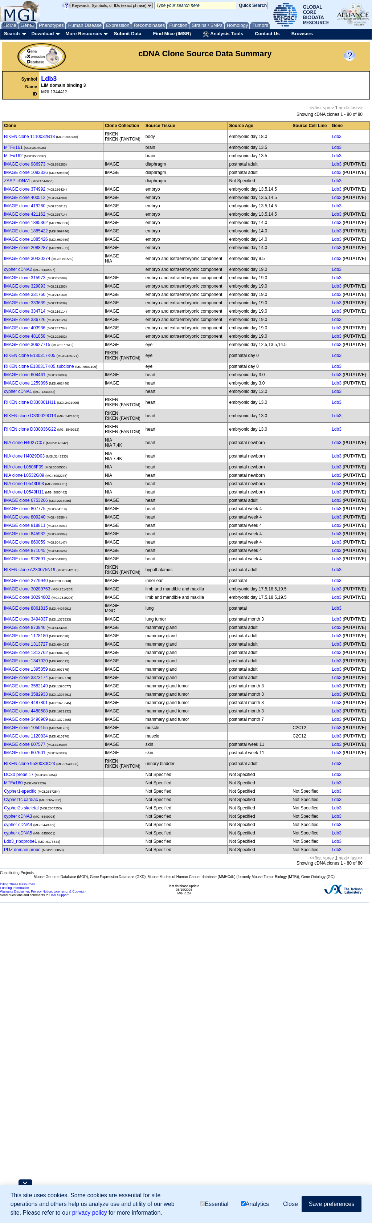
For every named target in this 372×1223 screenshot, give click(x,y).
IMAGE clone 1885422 (26, 230)
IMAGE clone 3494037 (26, 619)
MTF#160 (13, 782)
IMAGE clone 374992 (24, 189)
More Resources (83, 33)
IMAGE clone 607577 (24, 744)
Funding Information (14, 888)
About (8, 25)
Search (12, 33)
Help (20, 25)
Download (42, 33)
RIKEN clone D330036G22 (30, 429)
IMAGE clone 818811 (24, 525)
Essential (214, 1204)
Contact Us (267, 33)
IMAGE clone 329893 (24, 286)
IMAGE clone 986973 (24, 164)
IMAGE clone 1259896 (26, 383)
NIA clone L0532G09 (24, 475)
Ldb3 (49, 78)
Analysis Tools (223, 34)
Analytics (255, 1204)
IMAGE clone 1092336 (26, 172)
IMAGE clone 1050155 (26, 727)
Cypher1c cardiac (21, 799)
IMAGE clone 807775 (24, 508)
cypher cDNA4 (18, 824)
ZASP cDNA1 (17, 180)
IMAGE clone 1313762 (26, 652)
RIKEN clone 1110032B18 (29, 136)
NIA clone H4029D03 (24, 456)
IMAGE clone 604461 (24, 374)
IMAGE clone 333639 (24, 302)
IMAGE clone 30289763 (27, 589)
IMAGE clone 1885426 (26, 239)
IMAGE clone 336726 (24, 319)
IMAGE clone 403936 (24, 327)
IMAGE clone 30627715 (27, 344)
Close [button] (290, 1204)
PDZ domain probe (22, 849)
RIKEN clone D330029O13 (30, 415)
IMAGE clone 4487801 (26, 702)
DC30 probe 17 (18, 774)
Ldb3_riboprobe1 (20, 841)
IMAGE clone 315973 (24, 277)
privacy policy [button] (89, 1213)
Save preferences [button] (331, 1204)
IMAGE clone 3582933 (26, 694)
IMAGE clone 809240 (24, 517)
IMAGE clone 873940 (24, 627)
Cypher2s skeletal (21, 807)
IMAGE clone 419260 (24, 205)
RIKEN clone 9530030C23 (29, 763)
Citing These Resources (17, 884)
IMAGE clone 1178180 (26, 635)
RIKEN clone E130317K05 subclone (39, 366)
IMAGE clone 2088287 (26, 247)
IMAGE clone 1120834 (26, 736)
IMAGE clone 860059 (24, 542)
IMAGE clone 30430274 (27, 258)
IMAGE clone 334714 (24, 311)
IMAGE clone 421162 (24, 214)
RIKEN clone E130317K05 (29, 355)
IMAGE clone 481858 (24, 336)
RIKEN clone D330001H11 (30, 402)
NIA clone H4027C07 (24, 442)
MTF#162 (13, 155)
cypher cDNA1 (18, 391)
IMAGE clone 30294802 (27, 597)
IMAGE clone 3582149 (26, 685)
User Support (59, 895)
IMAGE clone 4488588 (26, 711)
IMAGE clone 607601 (24, 752)
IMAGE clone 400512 (24, 197)
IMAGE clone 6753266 (26, 500)
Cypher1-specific (20, 791)
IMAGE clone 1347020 (26, 660)
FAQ (32, 25)
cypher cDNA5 (18, 833)
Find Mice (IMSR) (172, 33)
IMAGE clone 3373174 (26, 677)
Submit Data (128, 33)
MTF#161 (13, 147)
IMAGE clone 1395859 (26, 669)
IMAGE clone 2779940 (26, 580)
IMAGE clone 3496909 (26, 719)
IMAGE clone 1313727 (26, 644)
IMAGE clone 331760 (24, 294)
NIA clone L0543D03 (24, 483)
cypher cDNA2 (18, 269)
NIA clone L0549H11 (24, 492)
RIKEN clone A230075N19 (29, 569)
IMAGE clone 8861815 (26, 608)
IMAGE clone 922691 (24, 558)
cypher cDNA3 (18, 816)
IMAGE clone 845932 (24, 533)
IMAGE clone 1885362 (26, 222)
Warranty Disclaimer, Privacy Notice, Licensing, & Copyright (43, 891)
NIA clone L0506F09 (24, 467)
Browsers (302, 33)
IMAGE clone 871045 (24, 550)
